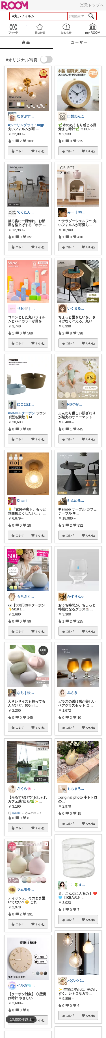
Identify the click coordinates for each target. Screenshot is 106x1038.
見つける (40, 29)
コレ (20, 151)
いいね (40, 151)
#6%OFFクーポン (21, 413)
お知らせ (66, 29)
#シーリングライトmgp (26, 125)
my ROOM (92, 29)
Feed (13, 29)
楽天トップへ (92, 5)
